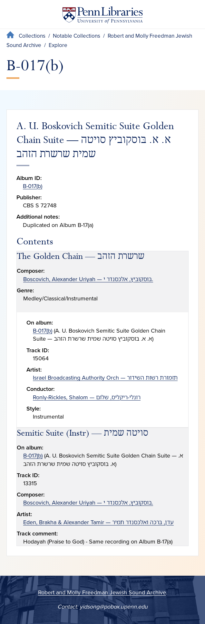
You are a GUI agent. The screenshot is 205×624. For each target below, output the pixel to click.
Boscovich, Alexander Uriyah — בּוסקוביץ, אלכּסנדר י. (88, 279)
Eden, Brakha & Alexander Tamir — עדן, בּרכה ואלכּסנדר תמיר (98, 522)
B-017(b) (32, 186)
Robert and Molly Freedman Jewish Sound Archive (102, 592)
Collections (32, 36)
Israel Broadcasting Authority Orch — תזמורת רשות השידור (105, 377)
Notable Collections (76, 36)
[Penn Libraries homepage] (102, 16)
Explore (58, 45)
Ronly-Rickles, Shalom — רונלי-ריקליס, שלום (87, 397)
